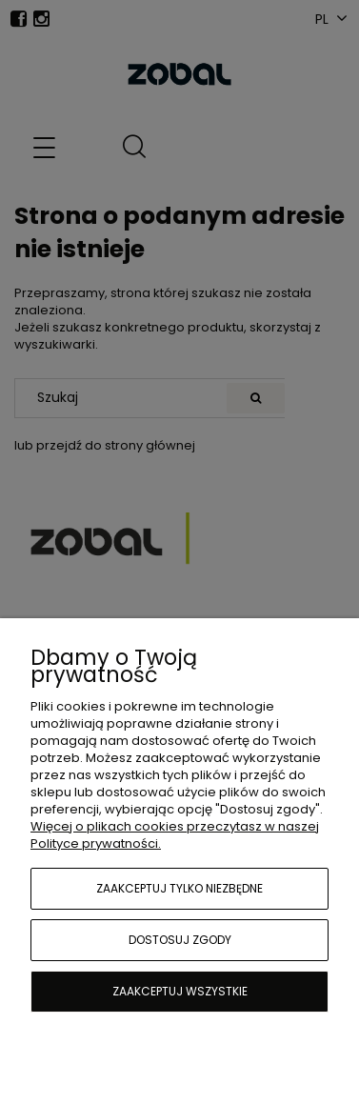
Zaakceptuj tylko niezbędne (179, 888)
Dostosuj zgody (180, 940)
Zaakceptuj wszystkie (180, 991)
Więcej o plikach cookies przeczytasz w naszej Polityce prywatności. (174, 835)
